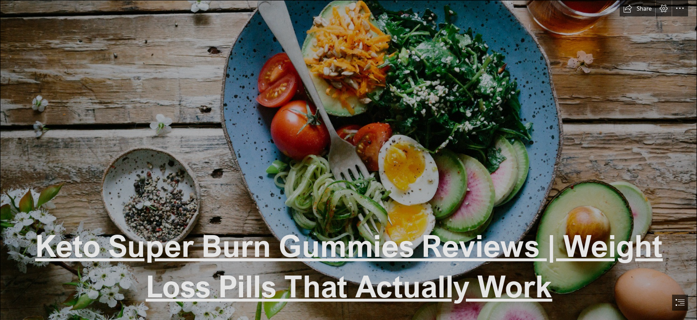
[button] (637, 8)
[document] (348, 160)
